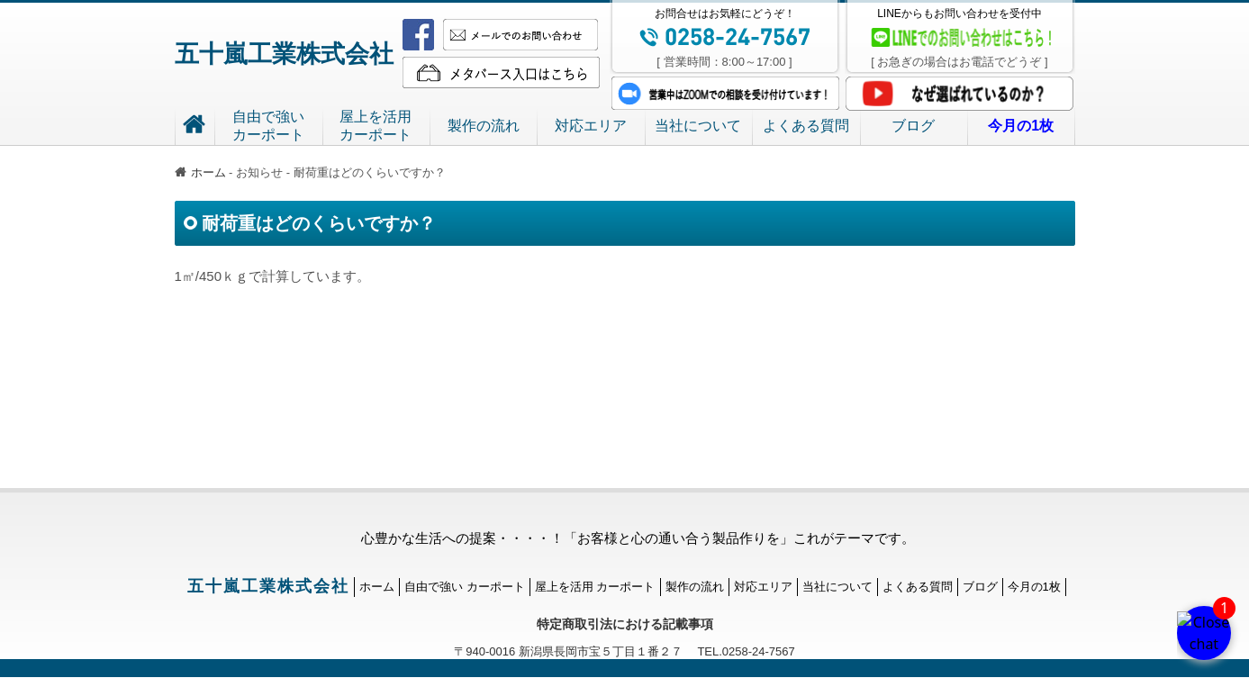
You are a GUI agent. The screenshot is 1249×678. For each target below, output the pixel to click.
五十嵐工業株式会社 (284, 54)
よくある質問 (806, 125)
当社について (698, 125)
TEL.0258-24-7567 (739, 651)
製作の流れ (484, 125)
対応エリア (591, 125)
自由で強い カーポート (464, 586)
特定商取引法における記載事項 (625, 624)
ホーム (200, 172)
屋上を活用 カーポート (595, 586)
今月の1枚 (1034, 586)
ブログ (913, 125)
